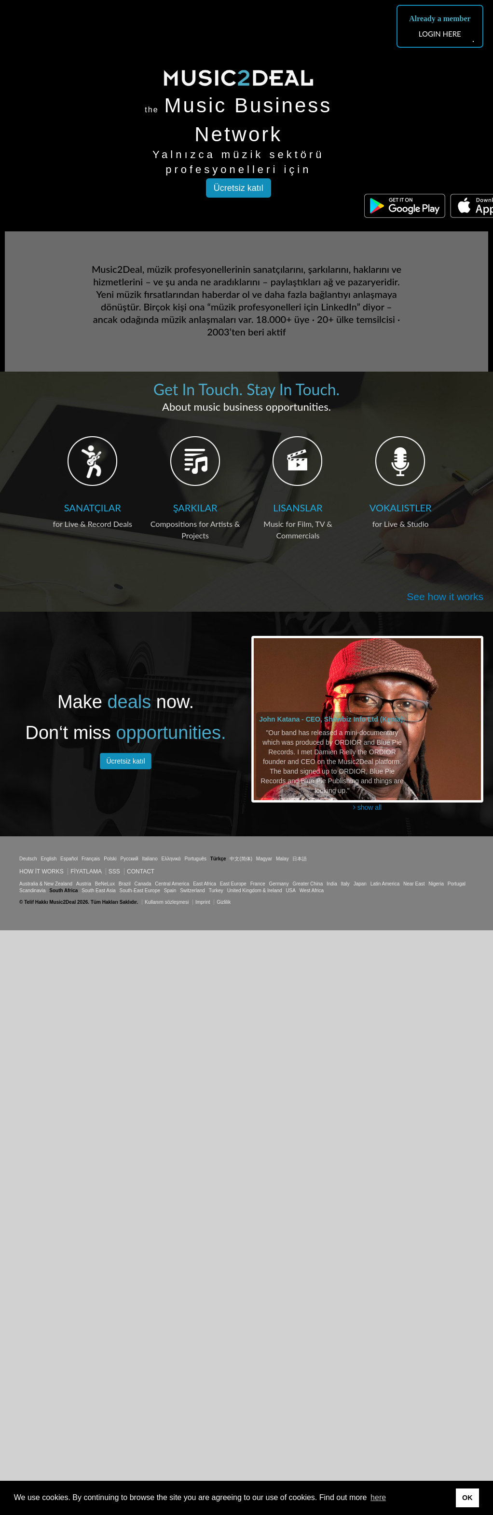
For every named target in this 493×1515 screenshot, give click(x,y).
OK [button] (467, 1498)
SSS (114, 871)
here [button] (378, 1497)
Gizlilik (224, 902)
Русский (129, 858)
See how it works (445, 596)
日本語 (299, 858)
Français (91, 858)
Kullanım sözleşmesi (167, 902)
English (48, 858)
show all (367, 807)
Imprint (202, 902)
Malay (282, 858)
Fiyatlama (85, 871)
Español (69, 858)
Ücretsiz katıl (238, 188)
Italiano (149, 858)
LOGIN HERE (440, 33)
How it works (41, 871)
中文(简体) (241, 858)
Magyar (264, 858)
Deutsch (28, 858)
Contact (140, 871)
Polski (110, 858)
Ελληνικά (171, 858)
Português (195, 858)
